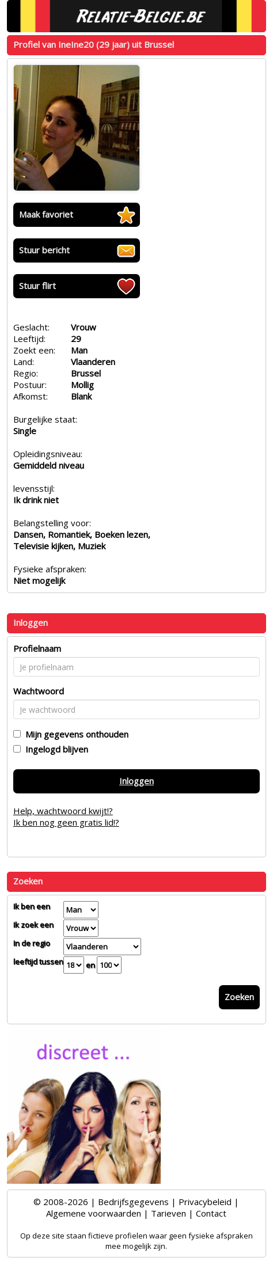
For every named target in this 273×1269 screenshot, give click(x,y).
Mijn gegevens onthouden (74, 734)
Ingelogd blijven (54, 749)
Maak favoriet (46, 214)
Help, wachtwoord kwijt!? (63, 810)
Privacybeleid (205, 1201)
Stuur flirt (37, 285)
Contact (211, 1213)
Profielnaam (37, 648)
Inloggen (136, 781)
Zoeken (239, 996)
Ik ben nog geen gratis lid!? (66, 822)
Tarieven (168, 1213)
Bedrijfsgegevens (133, 1201)
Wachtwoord (38, 691)
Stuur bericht (44, 250)
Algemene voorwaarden (93, 1213)
